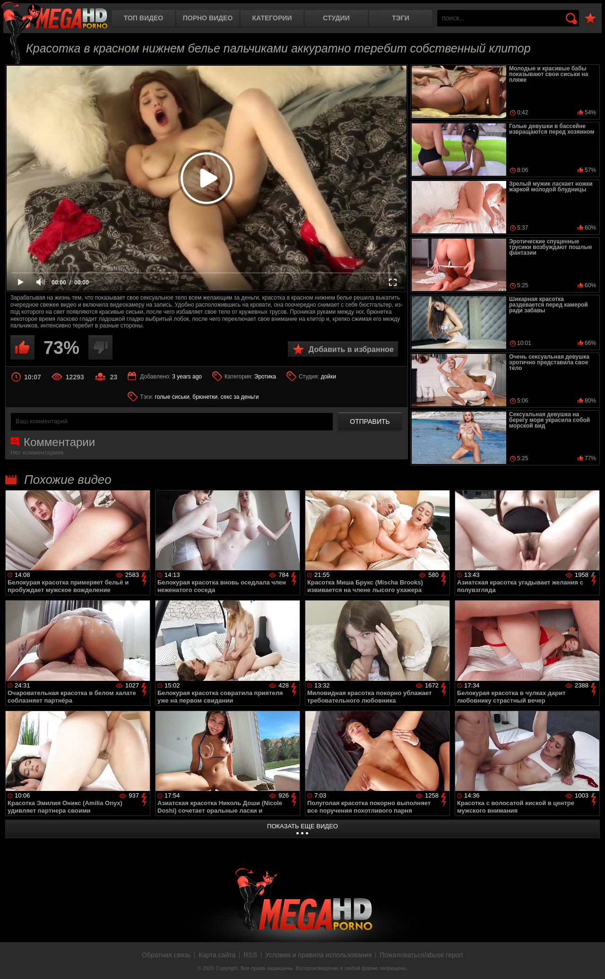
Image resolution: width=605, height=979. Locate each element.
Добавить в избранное (351, 349)
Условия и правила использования (318, 955)
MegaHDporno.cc (54, 16)
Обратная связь (166, 955)
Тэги (400, 18)
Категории (272, 18)
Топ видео (143, 18)
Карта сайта (217, 955)
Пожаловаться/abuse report (421, 955)
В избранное (590, 18)
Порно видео (208, 18)
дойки (328, 376)
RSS (250, 955)
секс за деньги (240, 397)
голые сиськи (172, 397)
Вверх (591, 961)
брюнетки (204, 397)
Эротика (265, 376)
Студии (336, 18)
